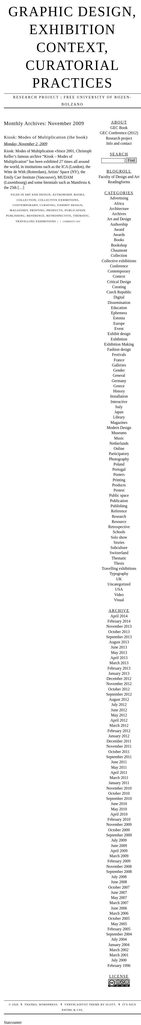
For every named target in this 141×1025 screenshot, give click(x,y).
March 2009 (119, 856)
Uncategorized (118, 584)
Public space (119, 495)
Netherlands (118, 443)
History (119, 391)
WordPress (48, 1004)
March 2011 (118, 778)
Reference (36, 215)
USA (119, 589)
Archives (119, 214)
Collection (26, 199)
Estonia (119, 318)
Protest (119, 490)
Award (119, 229)
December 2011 (118, 741)
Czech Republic (118, 292)
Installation (119, 396)
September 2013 (119, 637)
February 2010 (118, 819)
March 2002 (119, 950)
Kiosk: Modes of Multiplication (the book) (46, 137)
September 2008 (119, 871)
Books (79, 194)
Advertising (119, 198)
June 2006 (119, 908)
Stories (119, 542)
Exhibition (119, 339)
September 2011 (119, 757)
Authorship (62, 194)
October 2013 (119, 632)
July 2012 (119, 704)
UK (119, 579)
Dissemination (119, 302)
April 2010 (119, 814)
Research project (119, 138)
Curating (48, 205)
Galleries (119, 365)
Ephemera (119, 313)
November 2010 (119, 788)
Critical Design (119, 282)
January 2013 (118, 673)
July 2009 (119, 840)
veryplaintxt (76, 1004)
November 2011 (119, 746)
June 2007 (119, 892)
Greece (118, 386)
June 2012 (119, 710)
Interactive (119, 402)
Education (119, 308)
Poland (119, 464)
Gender (119, 370)
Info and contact (119, 143)
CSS (79, 1009)
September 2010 (119, 798)
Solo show (119, 537)
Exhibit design (69, 205)
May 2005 (119, 924)
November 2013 (119, 626)
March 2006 (119, 913)
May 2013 (119, 652)
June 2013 (119, 647)
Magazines (19, 210)
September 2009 (119, 835)
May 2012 (119, 715)
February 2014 (118, 621)
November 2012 (119, 684)
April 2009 (119, 851)
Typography (118, 573)
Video (119, 595)
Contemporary (25, 205)
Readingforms (119, 182)
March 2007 (119, 903)
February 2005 (118, 929)
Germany (119, 381)
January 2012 (118, 736)
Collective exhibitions (58, 199)
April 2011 (118, 772)
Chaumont (119, 250)
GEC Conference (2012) (119, 133)
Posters (119, 474)
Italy (118, 407)
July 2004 (119, 939)
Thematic (81, 215)
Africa (119, 203)
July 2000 (119, 960)
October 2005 (119, 918)
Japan (119, 412)
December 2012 (118, 678)
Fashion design (119, 349)
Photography (119, 459)
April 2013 (119, 658)
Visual (119, 600)
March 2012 (119, 725)
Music (119, 438)
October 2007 (119, 887)
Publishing (15, 215)
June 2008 (119, 882)
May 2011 (119, 767)
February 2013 (118, 668)
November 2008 (119, 866)
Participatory (119, 454)
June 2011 (119, 762)
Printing (37, 210)
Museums (119, 433)
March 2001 (119, 955)
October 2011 (119, 752)
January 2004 (118, 945)
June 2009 (119, 845)
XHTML (67, 1009)
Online (119, 448)
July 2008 (119, 877)
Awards (119, 235)
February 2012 (118, 731)
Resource (119, 521)
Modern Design (119, 428)
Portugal (119, 469)
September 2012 (119, 694)
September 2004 (119, 934)
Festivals (119, 354)
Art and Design (38, 194)
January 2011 (118, 783)
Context (119, 276)
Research (119, 516)
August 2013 (119, 642)
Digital (119, 297)
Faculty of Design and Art (119, 177)
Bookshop (119, 245)
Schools (119, 532)
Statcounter (13, 1022)
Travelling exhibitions (35, 221)
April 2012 (119, 720)
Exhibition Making (119, 344)
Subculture (118, 547)
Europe (119, 323)
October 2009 (119, 830)
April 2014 (119, 616)
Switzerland (119, 553)
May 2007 (119, 897)
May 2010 (119, 809)
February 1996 (118, 965)
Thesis (119, 563)
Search (119, 154)
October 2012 (119, 689)
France (119, 360)
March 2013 (119, 663)
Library (119, 417)
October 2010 (119, 793)
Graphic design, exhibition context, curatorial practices (72, 47)
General (119, 375)
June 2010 (119, 804)
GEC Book (119, 128)
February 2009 (118, 861)
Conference (119, 266)
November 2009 (119, 824)
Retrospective (59, 215)
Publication (75, 210)
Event (118, 328)
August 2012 (119, 699)
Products (55, 210)
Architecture (119, 209)
